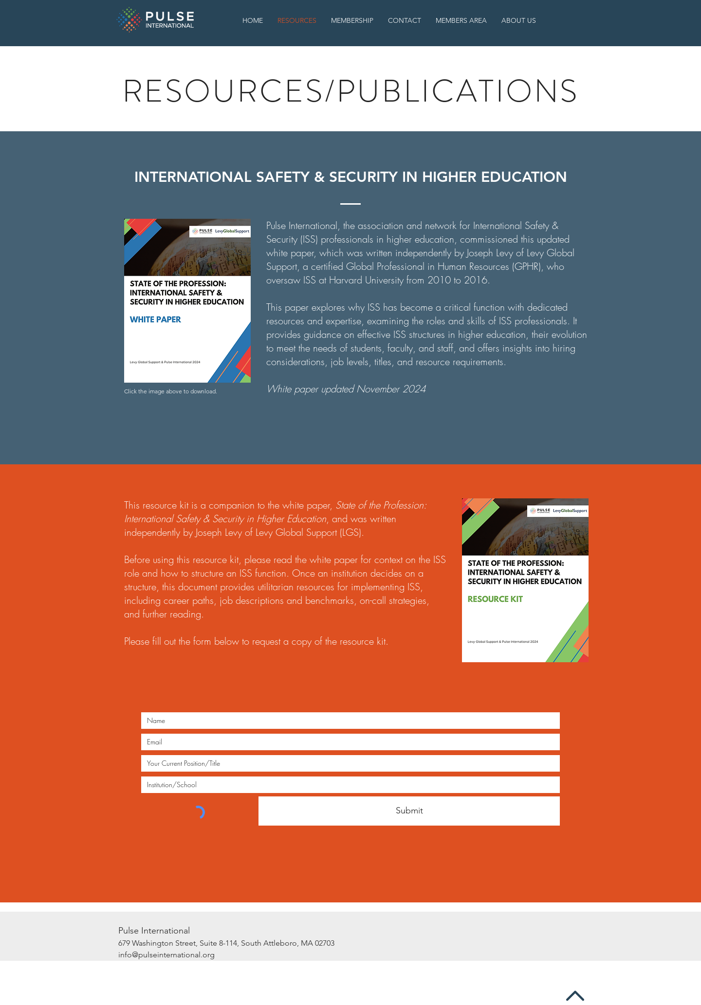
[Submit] (409, 811)
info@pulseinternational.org (166, 954)
